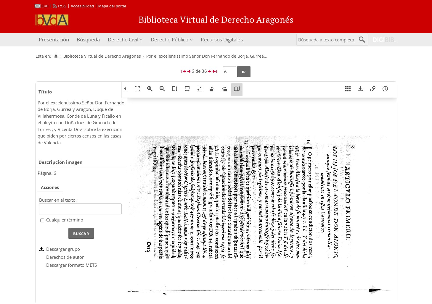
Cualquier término (64, 220)
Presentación (54, 39)
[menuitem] (54, 39)
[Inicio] (56, 56)
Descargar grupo (63, 249)
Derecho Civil (123, 39)
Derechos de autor (65, 257)
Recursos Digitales (222, 39)
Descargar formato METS (71, 265)
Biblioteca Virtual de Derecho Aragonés (102, 56)
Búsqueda (88, 39)
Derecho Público (169, 39)
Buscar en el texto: (58, 200)
